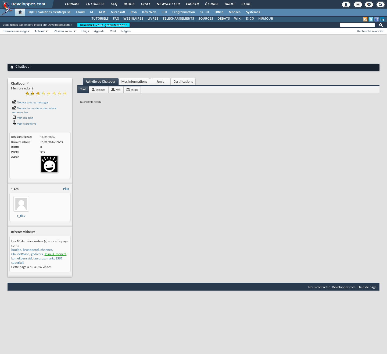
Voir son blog (22, 118)
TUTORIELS (100, 19)
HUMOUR (265, 19)
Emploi (192, 4)
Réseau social (63, 31)
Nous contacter (319, 287)
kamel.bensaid (21, 258)
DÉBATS (223, 19)
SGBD (204, 12)
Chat (145, 4)
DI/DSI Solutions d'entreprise (49, 12)
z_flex (21, 216)
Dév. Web (149, 12)
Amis (160, 82)
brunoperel (31, 250)
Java (133, 12)
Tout (83, 89)
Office (218, 12)
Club (245, 4)
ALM (102, 12)
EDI (164, 12)
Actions (39, 31)
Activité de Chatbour (101, 82)
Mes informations (134, 82)
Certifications (183, 82)
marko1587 (54, 258)
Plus (66, 189)
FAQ (113, 4)
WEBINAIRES (133, 19)
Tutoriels (95, 4)
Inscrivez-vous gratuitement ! (103, 25)
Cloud (80, 12)
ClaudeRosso (20, 254)
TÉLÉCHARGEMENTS (178, 19)
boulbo (16, 250)
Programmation (183, 12)
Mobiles (235, 12)
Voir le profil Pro (24, 123)
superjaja (17, 263)
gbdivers (37, 254)
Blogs (129, 4)
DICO (250, 19)
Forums (72, 4)
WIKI (238, 19)
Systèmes (253, 12)
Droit (229, 4)
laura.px (39, 258)
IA (91, 12)
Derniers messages (16, 31)
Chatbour (100, 89)
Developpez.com (344, 287)
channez (46, 250)
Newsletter (168, 4)
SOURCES (205, 19)
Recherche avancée (370, 31)
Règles (126, 31)
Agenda (99, 31)
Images (134, 89)
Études (211, 4)
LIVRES (153, 19)
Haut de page (367, 287)
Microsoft (118, 12)
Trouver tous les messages (30, 102)
